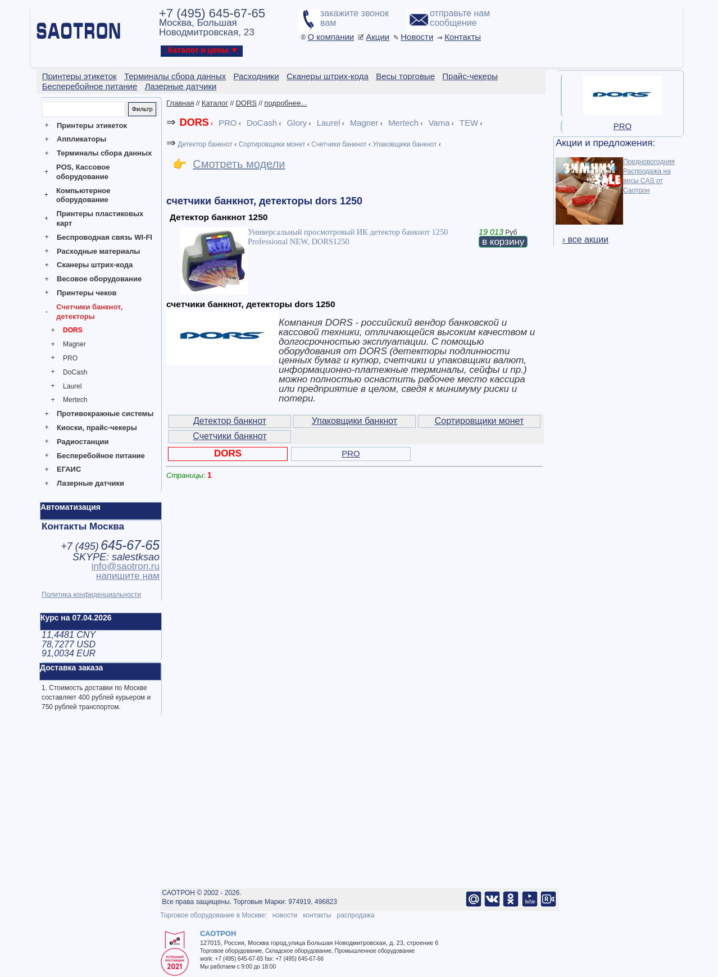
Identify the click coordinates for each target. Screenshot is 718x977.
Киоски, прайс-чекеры (97, 427)
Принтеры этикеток (92, 125)
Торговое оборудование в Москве (212, 915)
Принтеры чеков (86, 293)
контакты (317, 915)
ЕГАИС (69, 469)
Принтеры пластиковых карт (99, 218)
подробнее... (285, 103)
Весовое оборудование (99, 279)
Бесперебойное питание (101, 455)
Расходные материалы (98, 251)
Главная (180, 103)
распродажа (355, 915)
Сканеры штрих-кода (95, 265)
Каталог (215, 103)
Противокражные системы (105, 413)
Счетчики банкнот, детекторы (89, 312)
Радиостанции (82, 441)
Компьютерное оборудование (83, 195)
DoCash (75, 372)
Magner (74, 344)
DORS (73, 330)
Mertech (75, 400)
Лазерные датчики (90, 483)
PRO (70, 358)
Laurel (72, 386)
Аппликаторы (81, 139)
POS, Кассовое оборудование (83, 172)
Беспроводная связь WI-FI (104, 237)
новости (284, 915)
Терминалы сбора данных (104, 153)
